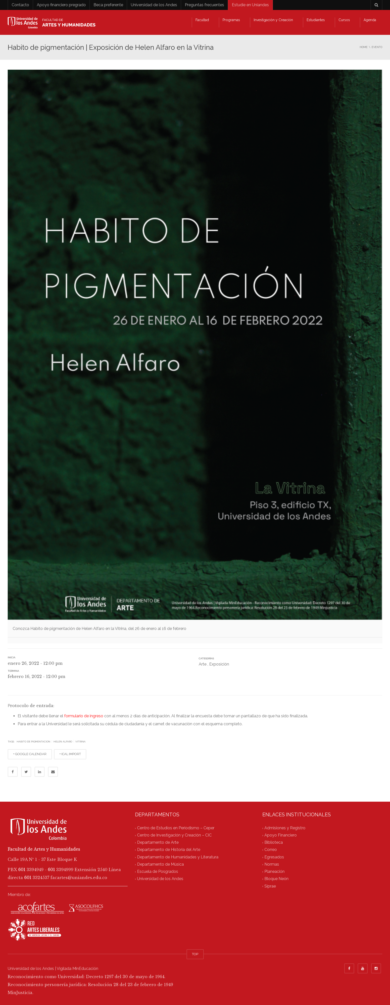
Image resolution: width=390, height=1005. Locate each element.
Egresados (274, 857)
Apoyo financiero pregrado (61, 4)
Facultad (202, 20)
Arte (202, 664)
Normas (271, 864)
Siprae (270, 886)
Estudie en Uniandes (250, 4)
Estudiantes (316, 20)
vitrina (80, 741)
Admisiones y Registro (284, 828)
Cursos (344, 20)
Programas (231, 20)
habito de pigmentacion (33, 741)
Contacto (20, 4)
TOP (195, 954)
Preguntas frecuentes (204, 4)
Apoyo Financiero (280, 835)
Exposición (219, 664)
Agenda (370, 20)
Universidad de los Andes (154, 4)
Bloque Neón (276, 879)
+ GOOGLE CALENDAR (30, 754)
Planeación (274, 871)
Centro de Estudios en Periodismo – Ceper (175, 828)
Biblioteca (273, 842)
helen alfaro (62, 741)
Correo (270, 849)
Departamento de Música (160, 864)
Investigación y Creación (273, 20)
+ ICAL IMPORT (70, 754)
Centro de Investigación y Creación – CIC (174, 835)
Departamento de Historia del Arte (168, 849)
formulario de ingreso (84, 716)
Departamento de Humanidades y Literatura (177, 857)
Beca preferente (108, 4)
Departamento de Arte (158, 842)
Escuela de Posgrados (157, 871)
